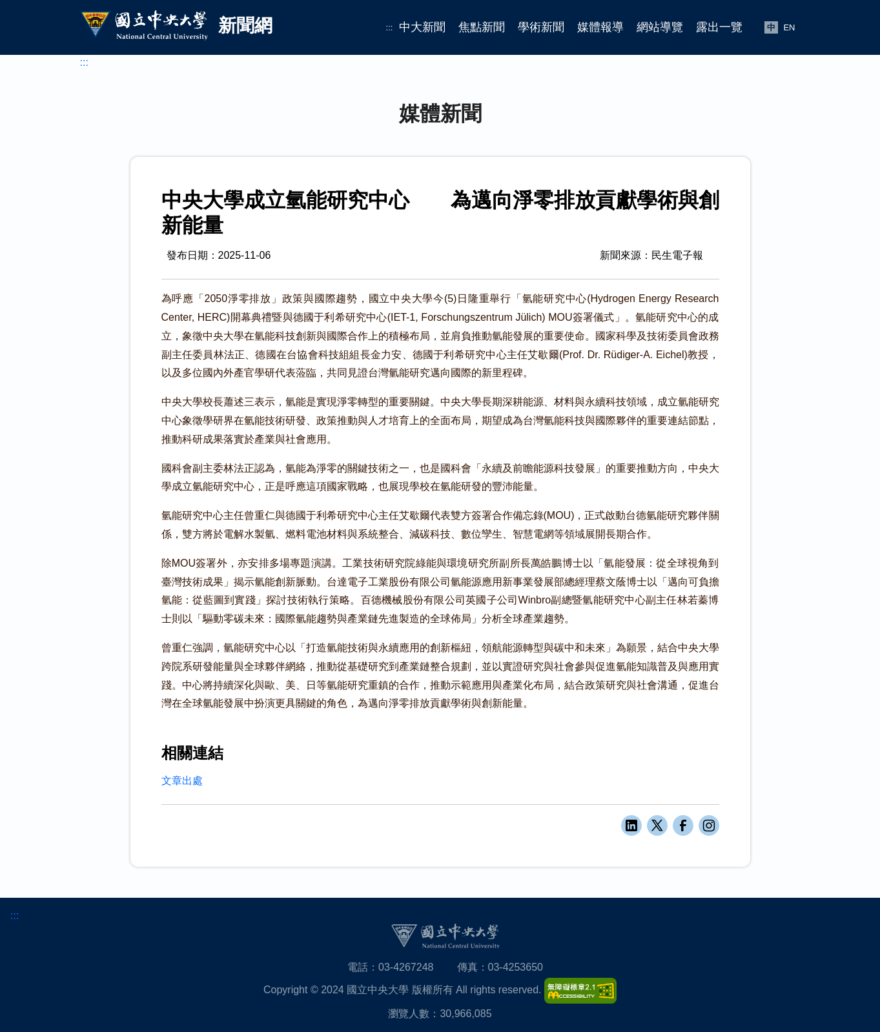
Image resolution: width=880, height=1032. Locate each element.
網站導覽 (660, 27)
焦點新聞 (481, 27)
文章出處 (182, 780)
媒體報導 (600, 27)
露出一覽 (719, 27)
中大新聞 (422, 27)
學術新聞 (541, 27)
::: (389, 27)
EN (789, 27)
